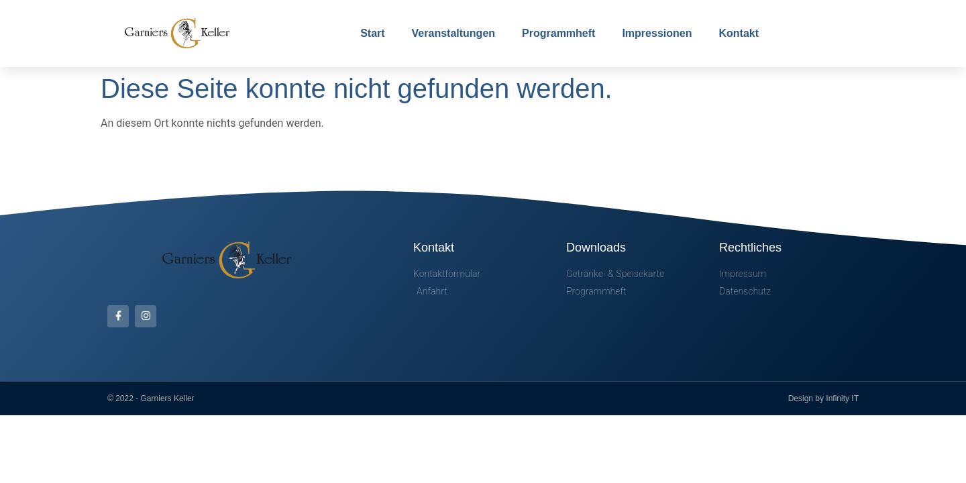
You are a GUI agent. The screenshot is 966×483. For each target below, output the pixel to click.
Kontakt (738, 33)
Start (372, 33)
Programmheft (558, 33)
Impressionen (657, 33)
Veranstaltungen (453, 33)
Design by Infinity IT (823, 398)
